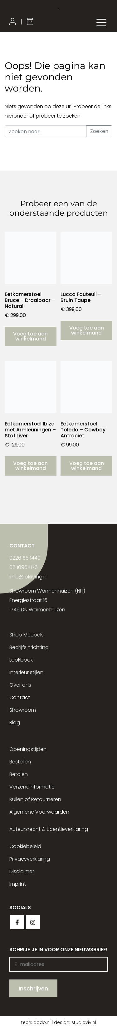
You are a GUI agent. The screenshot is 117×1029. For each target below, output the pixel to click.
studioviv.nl (83, 1022)
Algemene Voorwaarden (39, 811)
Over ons (20, 685)
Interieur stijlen (26, 672)
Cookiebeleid (25, 846)
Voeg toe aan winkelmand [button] (30, 336)
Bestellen (20, 761)
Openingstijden (27, 749)
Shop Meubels (26, 634)
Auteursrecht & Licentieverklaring (48, 829)
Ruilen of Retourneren (35, 799)
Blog (14, 722)
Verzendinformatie (32, 786)
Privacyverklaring (29, 859)
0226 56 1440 (25, 558)
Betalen (18, 774)
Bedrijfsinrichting (29, 647)
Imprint (17, 884)
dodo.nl (42, 1022)
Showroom (22, 710)
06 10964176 (23, 567)
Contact (19, 697)
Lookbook (21, 659)
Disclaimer (21, 871)
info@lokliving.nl (28, 576)
